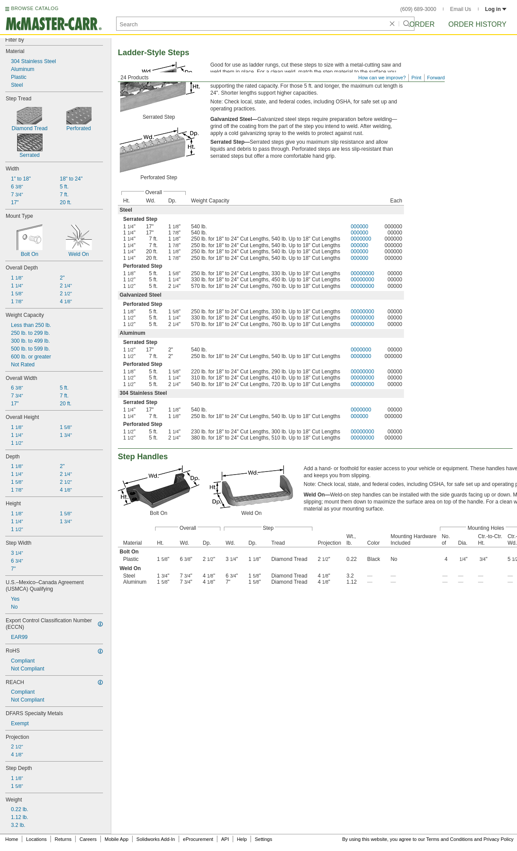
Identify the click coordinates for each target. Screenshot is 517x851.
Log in (495, 9)
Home (11, 839)
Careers (87, 839)
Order (422, 24)
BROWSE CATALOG (34, 8)
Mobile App (116, 839)
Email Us (460, 9)
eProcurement (198, 839)
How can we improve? (382, 77)
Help (242, 839)
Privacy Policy (498, 839)
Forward (436, 77)
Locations (36, 839)
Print (416, 77)
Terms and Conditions (449, 839)
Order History (477, 24)
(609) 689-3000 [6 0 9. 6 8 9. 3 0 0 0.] (418, 9)
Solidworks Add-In (155, 839)
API (225, 839)
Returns (63, 839)
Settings (263, 839)
